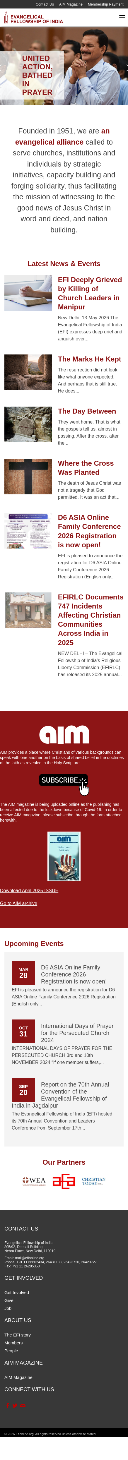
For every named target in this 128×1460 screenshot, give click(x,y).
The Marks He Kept (89, 359)
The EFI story (17, 1334)
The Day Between (87, 411)
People (11, 1350)
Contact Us (45, 4)
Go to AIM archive (18, 903)
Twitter (15, 1405)
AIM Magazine (71, 4)
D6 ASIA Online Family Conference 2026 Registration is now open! (74, 974)
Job (7, 1308)
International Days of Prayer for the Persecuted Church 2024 (77, 1033)
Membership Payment (106, 4)
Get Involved (16, 1292)
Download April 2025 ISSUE (29, 890)
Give (8, 1300)
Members (13, 1342)
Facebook (7, 1405)
